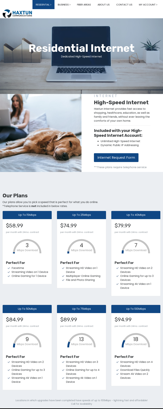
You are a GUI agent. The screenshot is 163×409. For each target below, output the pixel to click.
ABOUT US (104, 4)
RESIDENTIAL (43, 4)
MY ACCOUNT (147, 4)
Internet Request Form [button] (116, 157)
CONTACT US (124, 4)
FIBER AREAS (84, 4)
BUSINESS (63, 4)
